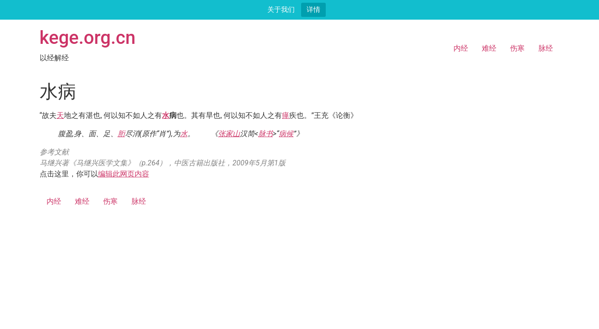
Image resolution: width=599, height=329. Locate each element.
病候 (286, 133)
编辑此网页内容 (123, 174)
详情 (313, 9)
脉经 (545, 48)
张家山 (229, 133)
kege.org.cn (88, 37)
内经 (460, 48)
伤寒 (517, 48)
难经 (489, 48)
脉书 (265, 133)
